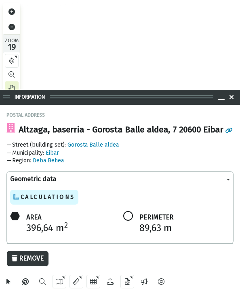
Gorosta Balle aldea (93, 144)
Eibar (52, 152)
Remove (28, 258)
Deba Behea (48, 160)
